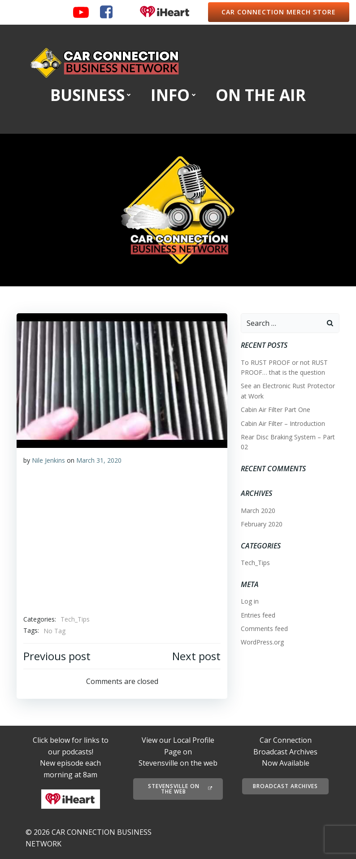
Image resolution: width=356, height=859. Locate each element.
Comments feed (264, 628)
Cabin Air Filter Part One (275, 409)
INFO (174, 94)
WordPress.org (262, 642)
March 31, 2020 (99, 460)
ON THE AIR (261, 94)
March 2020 (258, 510)
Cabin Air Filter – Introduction (283, 423)
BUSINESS (91, 94)
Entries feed (258, 615)
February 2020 (261, 524)
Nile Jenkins (48, 460)
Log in (250, 601)
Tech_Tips (75, 619)
